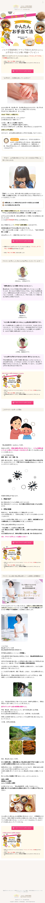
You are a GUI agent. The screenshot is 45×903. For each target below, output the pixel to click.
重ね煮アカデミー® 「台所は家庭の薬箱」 (22, 888)
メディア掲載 (25, 879)
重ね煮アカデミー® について (8, 879)
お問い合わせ (25, 880)
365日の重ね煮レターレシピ (34, 879)
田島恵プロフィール (18, 879)
